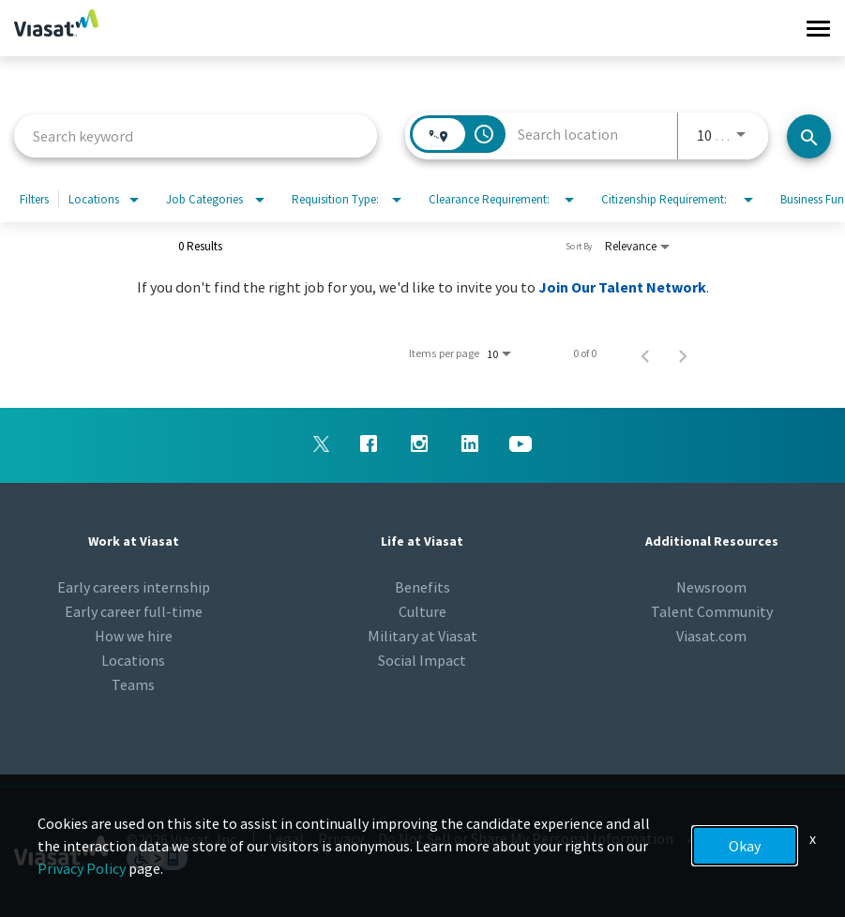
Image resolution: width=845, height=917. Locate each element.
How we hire (134, 635)
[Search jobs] (809, 136)
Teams (133, 684)
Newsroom (711, 587)
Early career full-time (134, 611)
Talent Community (712, 611)
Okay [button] (745, 845)
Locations (133, 660)
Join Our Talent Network (622, 287)
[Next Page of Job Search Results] (683, 353)
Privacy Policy (82, 868)
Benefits (422, 587)
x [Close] (812, 838)
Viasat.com (711, 635)
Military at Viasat (422, 635)
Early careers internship (133, 587)
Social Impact (422, 660)
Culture (422, 611)
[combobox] (195, 135)
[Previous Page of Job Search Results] (645, 353)
